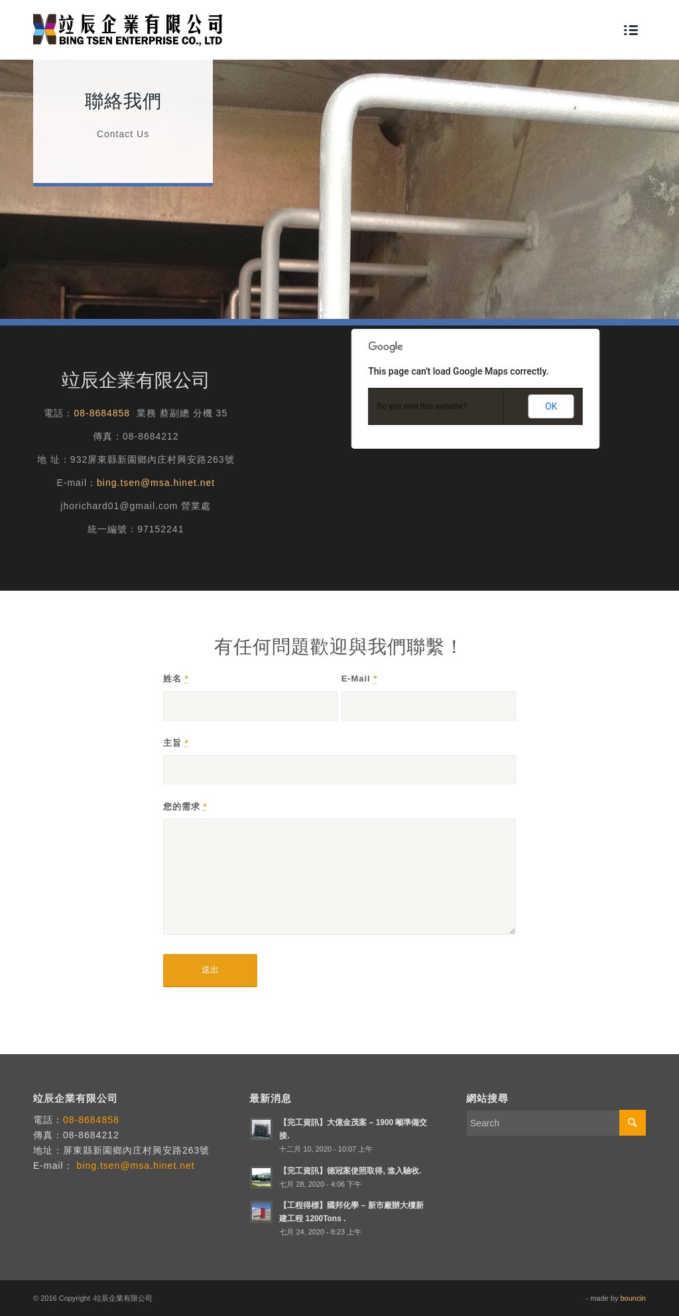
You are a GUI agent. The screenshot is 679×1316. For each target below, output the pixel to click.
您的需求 (185, 806)
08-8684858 (102, 413)
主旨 (176, 743)
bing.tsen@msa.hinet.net (156, 482)
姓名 (176, 679)
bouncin (633, 1298)
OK (551, 406)
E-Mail (359, 679)
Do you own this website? (422, 406)
